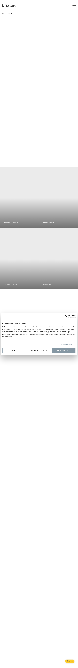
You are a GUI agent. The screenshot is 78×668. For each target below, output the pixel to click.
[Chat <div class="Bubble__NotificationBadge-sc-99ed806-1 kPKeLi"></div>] (67, 661)
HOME (3, 13)
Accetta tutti (63, 351)
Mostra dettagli (66, 344)
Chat (71, 661)
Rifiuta (14, 351)
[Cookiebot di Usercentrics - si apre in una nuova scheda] (67, 316)
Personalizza (39, 351)
